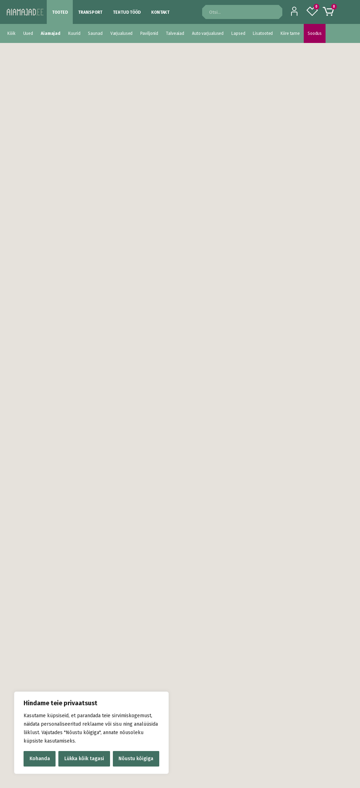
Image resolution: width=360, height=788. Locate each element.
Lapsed (238, 33)
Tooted (60, 12)
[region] (91, 733)
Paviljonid (149, 33)
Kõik (11, 33)
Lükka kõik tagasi (84, 759)
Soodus (315, 33)
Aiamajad (50, 33)
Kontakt (160, 12)
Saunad (95, 33)
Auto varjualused (208, 33)
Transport (90, 12)
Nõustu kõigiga (135, 759)
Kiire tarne (290, 33)
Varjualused (121, 33)
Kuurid (74, 33)
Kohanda (40, 759)
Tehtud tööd (127, 12)
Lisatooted (263, 33)
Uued (28, 33)
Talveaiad (175, 33)
